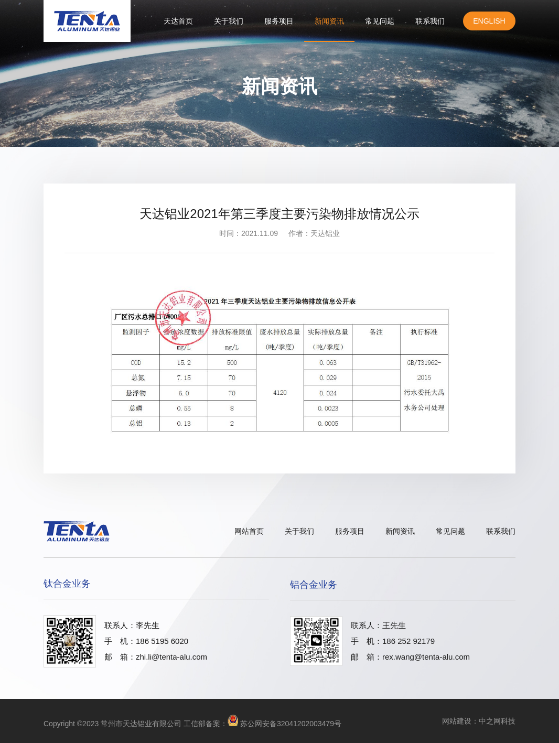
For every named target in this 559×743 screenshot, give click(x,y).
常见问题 (379, 21)
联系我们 (430, 21)
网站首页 (249, 531)
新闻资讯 (329, 21)
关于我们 (228, 21)
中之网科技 (497, 721)
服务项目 (279, 21)
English (489, 21)
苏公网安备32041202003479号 (290, 723)
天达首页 (178, 21)
